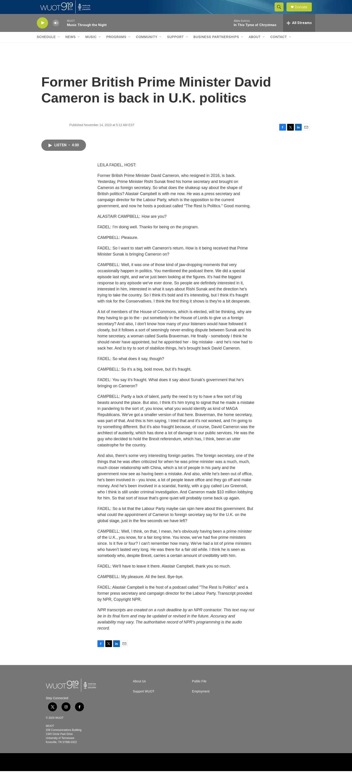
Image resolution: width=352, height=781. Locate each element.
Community (146, 47)
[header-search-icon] (281, 11)
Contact (278, 47)
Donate (304, 11)
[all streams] (299, 33)
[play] (42, 32)
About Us (139, 691)
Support (175, 47)
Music (91, 47)
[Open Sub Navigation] (59, 47)
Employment (200, 701)
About (255, 47)
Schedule (46, 47)
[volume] (56, 33)
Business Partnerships (216, 47)
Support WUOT (143, 701)
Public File (199, 691)
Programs (116, 47)
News (70, 47)
